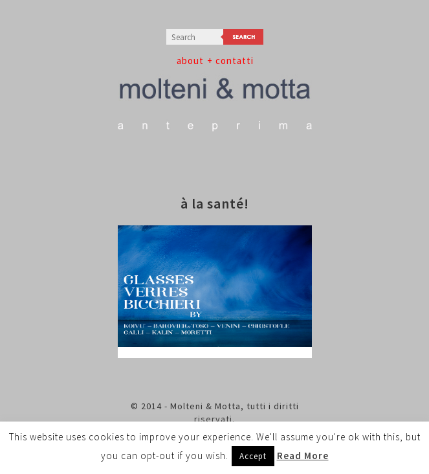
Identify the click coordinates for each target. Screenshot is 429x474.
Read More (303, 455)
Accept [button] (253, 456)
